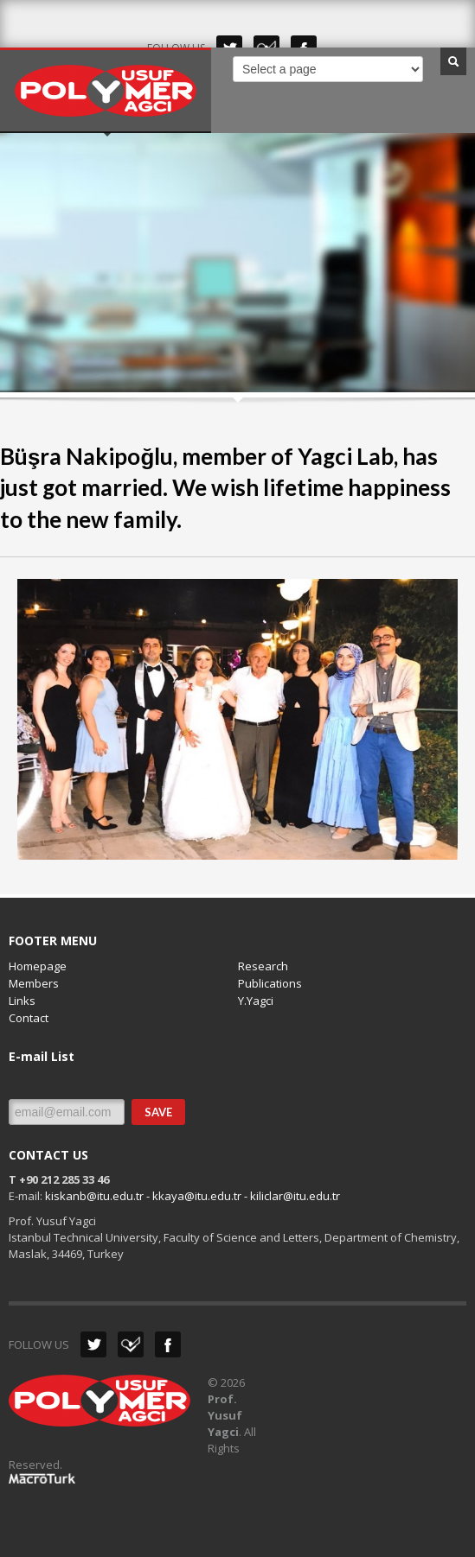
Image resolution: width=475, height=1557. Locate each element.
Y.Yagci (255, 1000)
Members (34, 983)
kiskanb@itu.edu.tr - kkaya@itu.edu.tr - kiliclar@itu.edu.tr (192, 1196)
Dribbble (131, 1344)
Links (22, 1000)
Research (263, 966)
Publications (270, 983)
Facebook (168, 1344)
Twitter (93, 1344)
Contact (28, 1018)
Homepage (38, 966)
